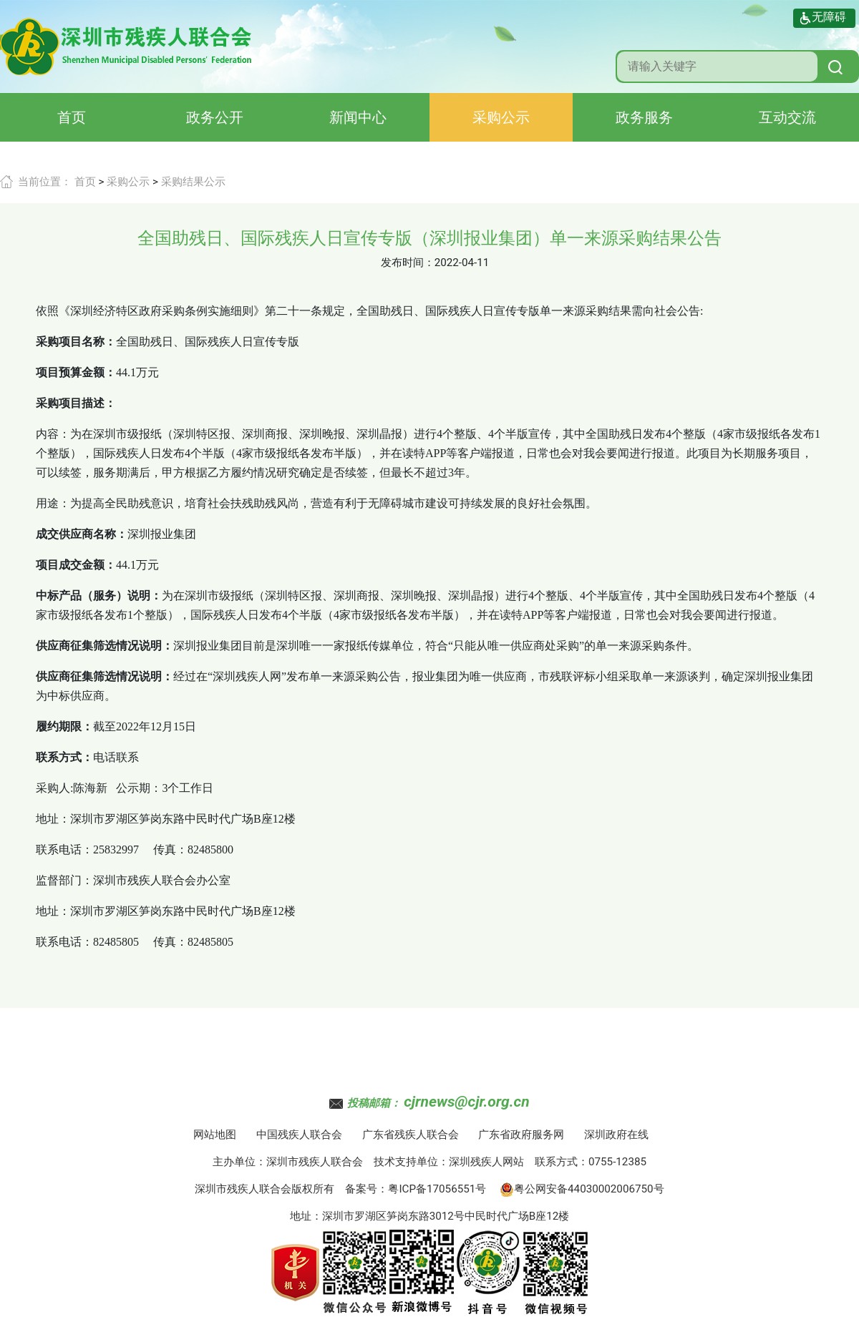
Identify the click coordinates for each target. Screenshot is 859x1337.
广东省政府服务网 (521, 1134)
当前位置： (45, 181)
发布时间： (408, 262)
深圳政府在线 (616, 1134)
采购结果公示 (193, 181)
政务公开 (214, 117)
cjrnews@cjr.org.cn (466, 1101)
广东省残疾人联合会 (410, 1134)
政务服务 (644, 117)
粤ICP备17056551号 (437, 1188)
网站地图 (214, 1134)
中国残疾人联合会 (299, 1134)
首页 (71, 117)
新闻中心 (358, 117)
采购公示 (501, 117)
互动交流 (787, 117)
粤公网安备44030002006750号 (582, 1188)
